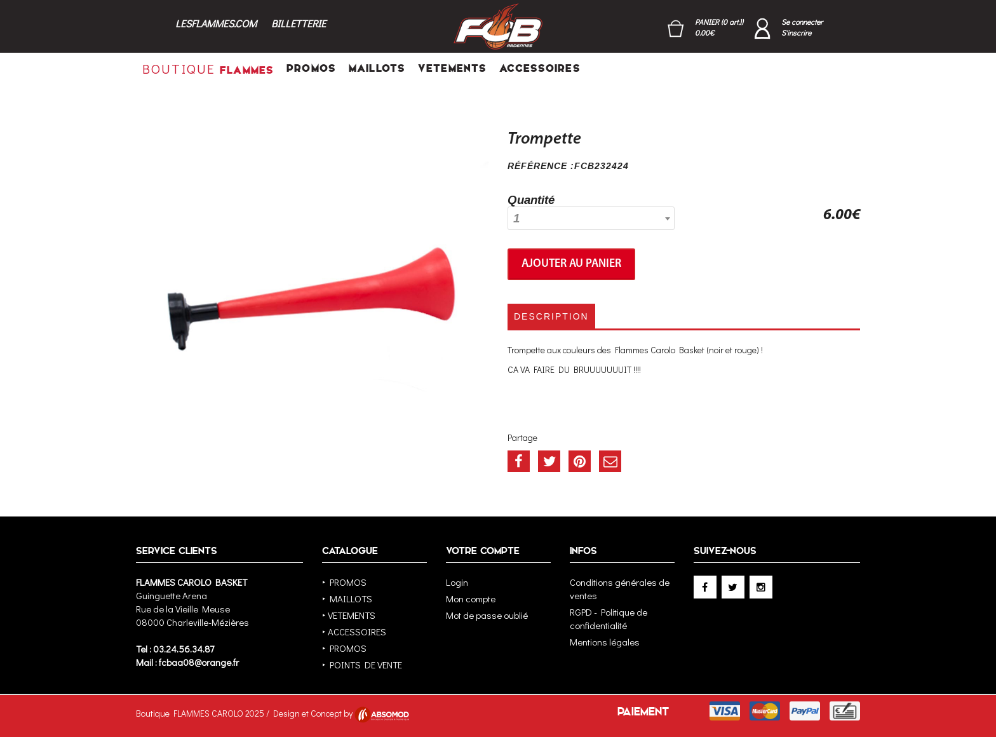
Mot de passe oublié (487, 615)
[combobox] (591, 218)
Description (551, 316)
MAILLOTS (377, 68)
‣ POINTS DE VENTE (362, 664)
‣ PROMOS (344, 582)
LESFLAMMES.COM (216, 23)
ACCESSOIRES (539, 68)
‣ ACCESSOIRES (354, 631)
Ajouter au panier (571, 264)
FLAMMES (208, 69)
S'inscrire (796, 32)
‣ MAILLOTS (347, 598)
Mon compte (470, 598)
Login (457, 582)
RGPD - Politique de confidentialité (608, 618)
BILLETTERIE (298, 23)
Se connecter (802, 22)
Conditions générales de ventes (620, 589)
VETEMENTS (452, 68)
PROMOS (311, 68)
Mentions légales (605, 641)
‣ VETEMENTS (348, 615)
